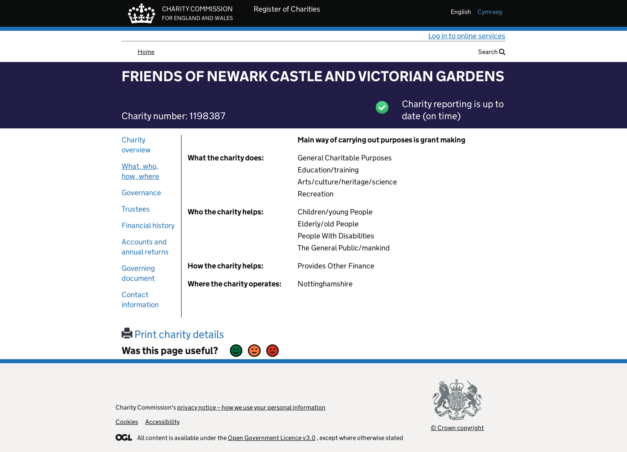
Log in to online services (466, 35)
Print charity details (173, 334)
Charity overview (136, 144)
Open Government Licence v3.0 (271, 438)
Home (146, 52)
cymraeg (489, 12)
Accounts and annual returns (145, 246)
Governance (141, 192)
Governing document (138, 273)
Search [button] (491, 52)
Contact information (140, 299)
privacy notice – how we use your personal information (251, 407)
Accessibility (162, 422)
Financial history (148, 225)
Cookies (127, 422)
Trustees (136, 209)
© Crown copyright (457, 428)
